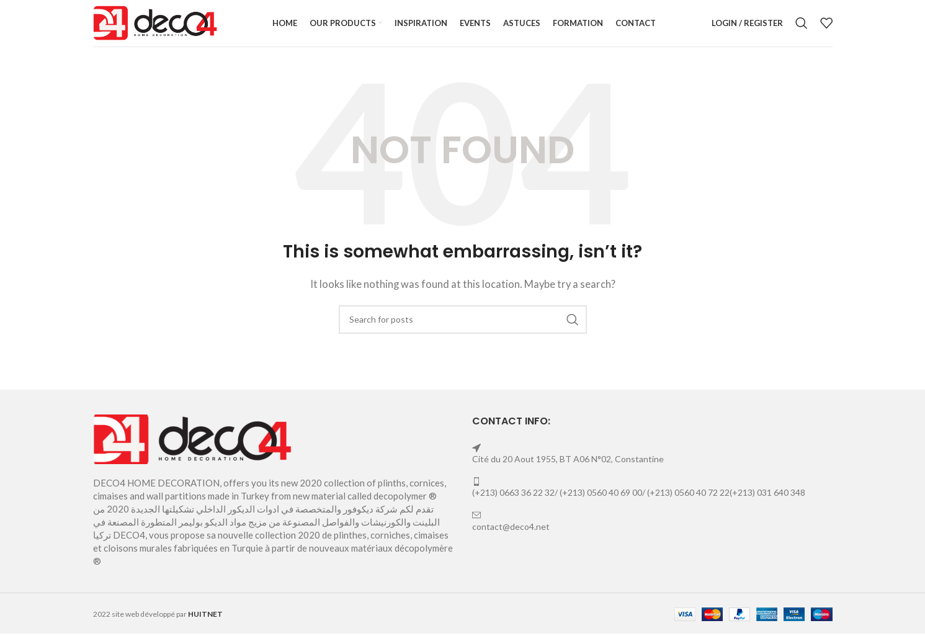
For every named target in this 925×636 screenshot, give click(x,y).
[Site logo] (155, 26)
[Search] (801, 28)
